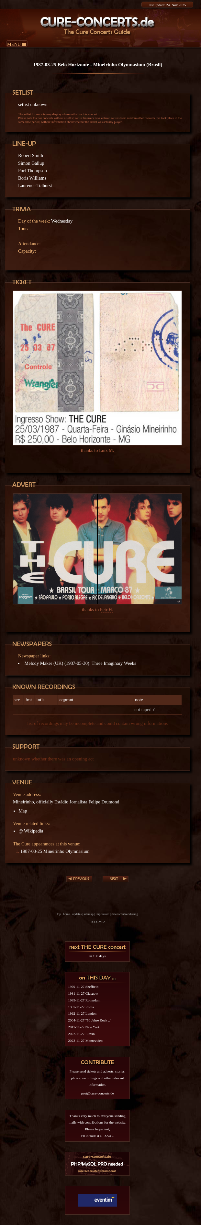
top (59, 914)
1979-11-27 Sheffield (83, 987)
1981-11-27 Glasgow (83, 993)
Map (22, 810)
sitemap (89, 914)
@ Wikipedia (30, 830)
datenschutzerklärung (124, 914)
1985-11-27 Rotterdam (84, 1000)
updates (77, 914)
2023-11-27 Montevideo (85, 1040)
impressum (102, 914)
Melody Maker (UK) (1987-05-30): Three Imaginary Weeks (80, 663)
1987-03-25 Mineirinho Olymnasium (54, 851)
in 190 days (97, 956)
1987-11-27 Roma (81, 1007)
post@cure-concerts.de (97, 1093)
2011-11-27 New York (84, 1027)
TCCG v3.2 (97, 922)
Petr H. (106, 609)
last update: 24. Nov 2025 (167, 5)
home (66, 914)
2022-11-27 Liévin (81, 1034)
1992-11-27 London (82, 1013)
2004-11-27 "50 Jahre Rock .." (89, 1020)
